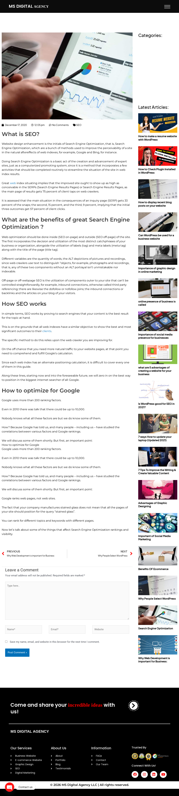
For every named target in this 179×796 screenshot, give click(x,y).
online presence (149, 67)
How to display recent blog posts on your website (155, 203)
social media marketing (153, 79)
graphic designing (150, 55)
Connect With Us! (144, 766)
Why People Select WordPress (157, 598)
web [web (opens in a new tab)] (13, 183)
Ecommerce (146, 49)
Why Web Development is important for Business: (154, 659)
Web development (150, 91)
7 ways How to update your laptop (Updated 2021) (154, 438)
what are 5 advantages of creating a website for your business (154, 371)
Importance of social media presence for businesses (155, 336)
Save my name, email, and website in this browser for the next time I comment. (55, 641)
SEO (78, 124)
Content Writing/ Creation (155, 43)
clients (46, 331)
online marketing (149, 61)
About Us (58, 748)
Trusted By (139, 747)
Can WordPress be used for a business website (156, 237)
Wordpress (145, 97)
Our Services (21, 748)
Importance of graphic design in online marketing (156, 270)
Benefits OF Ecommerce (153, 569)
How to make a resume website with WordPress (157, 137)
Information (101, 748)
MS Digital (29, 6)
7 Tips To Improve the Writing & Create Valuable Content (157, 471)
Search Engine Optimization (155, 628)
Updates (144, 85)
